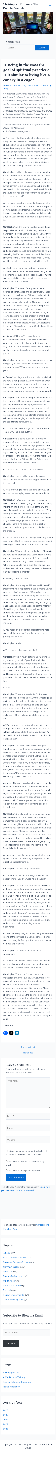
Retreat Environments (13, 1295)
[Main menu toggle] (50, 6)
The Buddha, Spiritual (13, 1299)
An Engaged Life (11, 1372)
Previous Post (28, 1047)
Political (7, 1290)
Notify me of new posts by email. (24, 1170)
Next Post (28, 1053)
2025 (5, 1415)
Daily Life (7, 1271)
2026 (5, 1410)
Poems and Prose (12, 1285)
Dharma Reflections (12, 1276)
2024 (5, 1419)
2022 (5, 1429)
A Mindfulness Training (14, 1377)
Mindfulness (9, 1281)
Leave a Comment (12, 85)
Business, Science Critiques (16, 1262)
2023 (5, 1424)
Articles (6, 1253)
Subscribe (11, 1343)
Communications (11, 1267)
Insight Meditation (11, 1386)
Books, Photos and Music (15, 1257)
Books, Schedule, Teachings (17, 1382)
